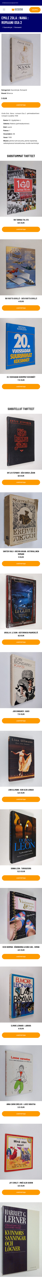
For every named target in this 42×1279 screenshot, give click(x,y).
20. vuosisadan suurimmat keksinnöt (21, 377)
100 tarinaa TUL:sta (21, 220)
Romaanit (18, 27)
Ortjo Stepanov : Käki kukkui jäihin (21, 473)
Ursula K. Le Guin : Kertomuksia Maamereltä (21, 632)
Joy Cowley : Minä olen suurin (21, 1182)
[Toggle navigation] (4, 9)
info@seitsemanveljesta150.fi (10, 3)
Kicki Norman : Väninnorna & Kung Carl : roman (21, 947)
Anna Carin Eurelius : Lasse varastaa (21, 1104)
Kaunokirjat (8, 27)
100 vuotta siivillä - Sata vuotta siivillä (21, 298)
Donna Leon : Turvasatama (21, 868)
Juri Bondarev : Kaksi (21, 711)
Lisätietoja (21, 105)
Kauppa (35, 10)
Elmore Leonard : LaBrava (21, 1025)
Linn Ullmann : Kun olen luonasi (21, 790)
